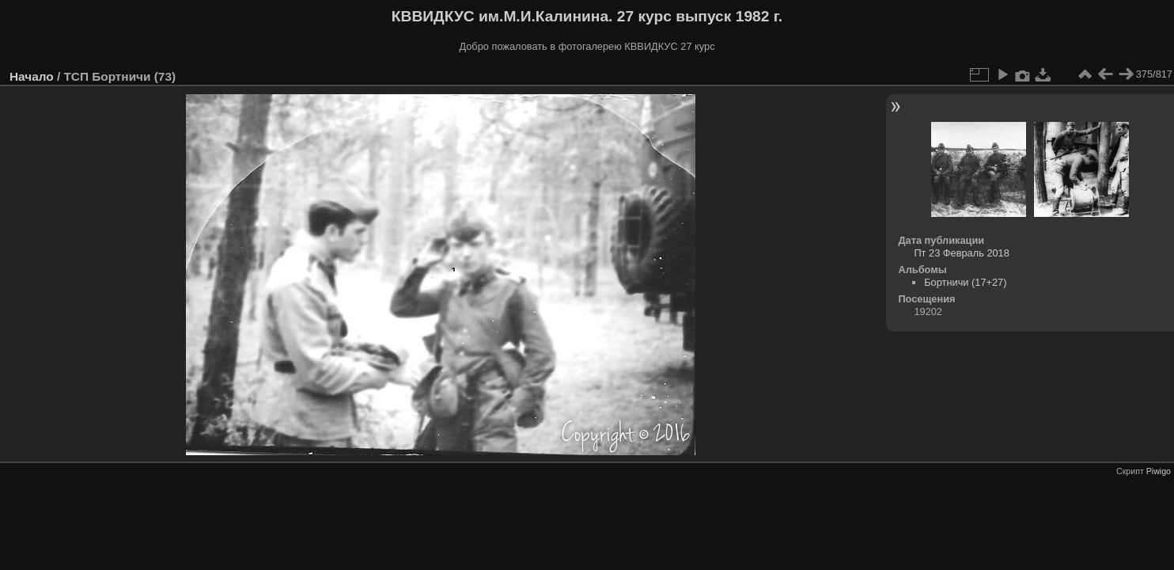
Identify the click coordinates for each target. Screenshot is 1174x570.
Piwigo (1158, 471)
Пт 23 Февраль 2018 (961, 253)
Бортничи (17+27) (965, 282)
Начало (31, 76)
